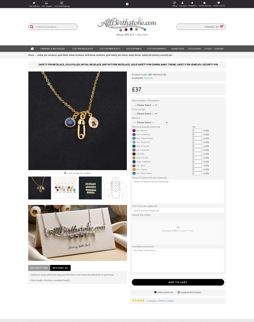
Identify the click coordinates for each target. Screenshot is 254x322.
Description (39, 268)
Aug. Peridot (140, 157)
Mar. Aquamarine (142, 138)
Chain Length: (139, 109)
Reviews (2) (60, 268)
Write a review (166, 300)
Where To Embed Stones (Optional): (149, 177)
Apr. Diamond (141, 142)
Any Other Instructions (143, 246)
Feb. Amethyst (141, 134)
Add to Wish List (165, 292)
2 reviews (151, 300)
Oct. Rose (139, 165)
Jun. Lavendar (140, 150)
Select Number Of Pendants (145, 100)
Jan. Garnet (139, 130)
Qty (194, 126)
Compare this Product (190, 292)
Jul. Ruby (138, 153)
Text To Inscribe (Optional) (144, 206)
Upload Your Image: (141, 215)
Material (136, 118)
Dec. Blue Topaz (142, 173)
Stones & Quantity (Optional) (146, 126)
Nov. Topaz (139, 169)
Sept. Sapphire (141, 161)
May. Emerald (140, 146)
